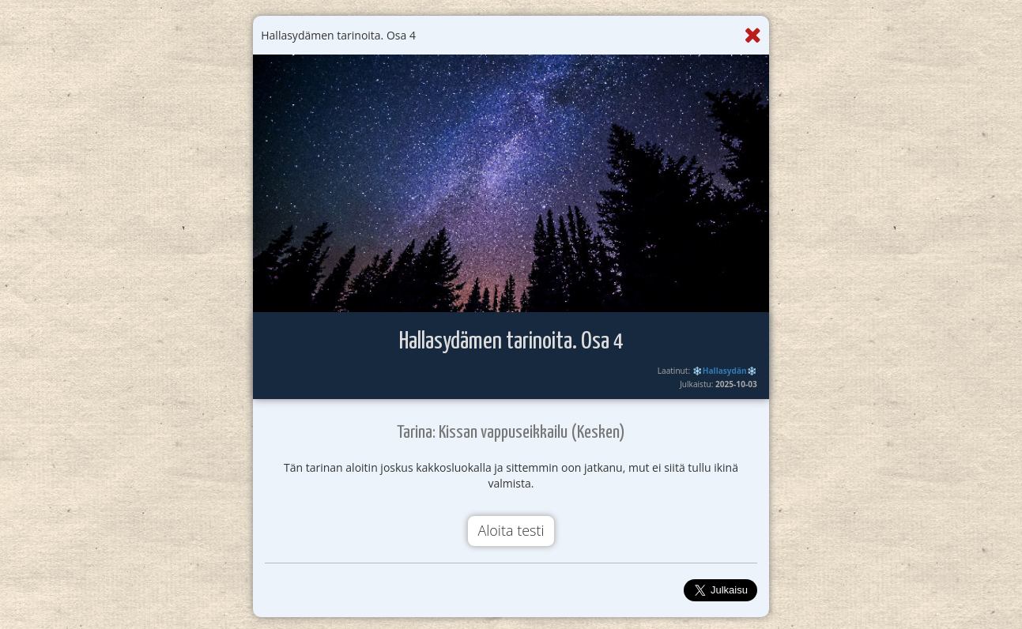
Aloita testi (510, 530)
